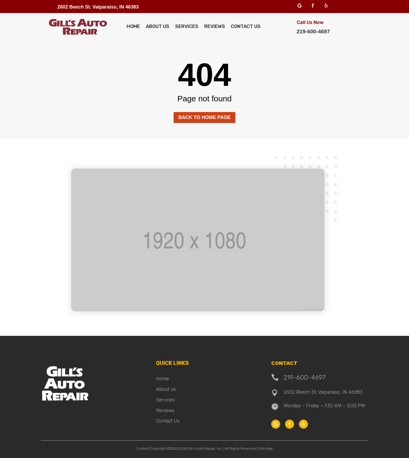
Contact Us (245, 26)
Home (133, 26)
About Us (157, 26)
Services (186, 26)
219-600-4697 (313, 31)
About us (166, 389)
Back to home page (204, 117)
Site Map (266, 449)
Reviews (214, 26)
